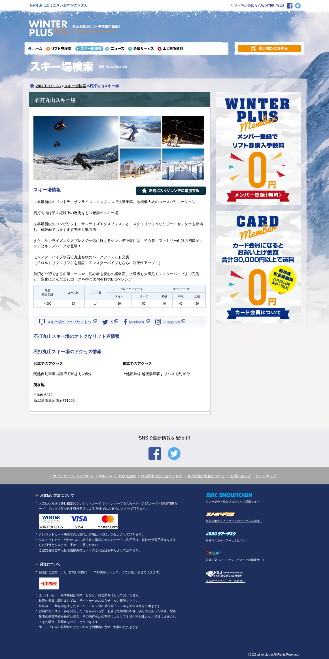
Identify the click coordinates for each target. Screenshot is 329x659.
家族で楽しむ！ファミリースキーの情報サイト (235, 559)
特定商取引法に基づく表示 (161, 476)
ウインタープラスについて (73, 476)
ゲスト (76, 5)
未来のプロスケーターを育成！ (225, 581)
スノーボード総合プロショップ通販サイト (233, 501)
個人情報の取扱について (206, 476)
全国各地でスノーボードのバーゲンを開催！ (234, 520)
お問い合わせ (240, 476)
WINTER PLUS (48, 86)
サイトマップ (266, 476)
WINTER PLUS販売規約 (117, 476)
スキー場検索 (75, 86)
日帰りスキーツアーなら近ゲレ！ (227, 540)
